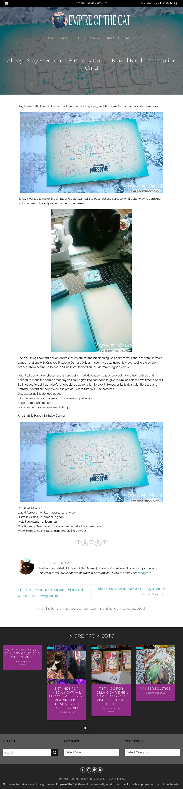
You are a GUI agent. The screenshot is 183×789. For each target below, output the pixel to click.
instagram (144, 573)
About (66, 38)
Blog (81, 38)
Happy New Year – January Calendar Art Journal (22, 653)
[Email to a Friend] (92, 543)
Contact (96, 38)
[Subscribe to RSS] (171, 3)
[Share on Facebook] (78, 543)
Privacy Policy (116, 779)
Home (51, 38)
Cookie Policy (79, 779)
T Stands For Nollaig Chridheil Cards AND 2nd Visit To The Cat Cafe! (111, 696)
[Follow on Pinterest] (167, 3)
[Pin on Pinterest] (98, 543)
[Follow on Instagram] (164, 3)
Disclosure (97, 779)
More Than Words (121, 38)
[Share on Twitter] (85, 543)
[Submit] (54, 752)
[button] (7, 3)
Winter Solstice (155, 688)
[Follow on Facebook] (160, 3)
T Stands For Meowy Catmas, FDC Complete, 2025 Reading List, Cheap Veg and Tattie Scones (66, 698)
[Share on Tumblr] (104, 543)
